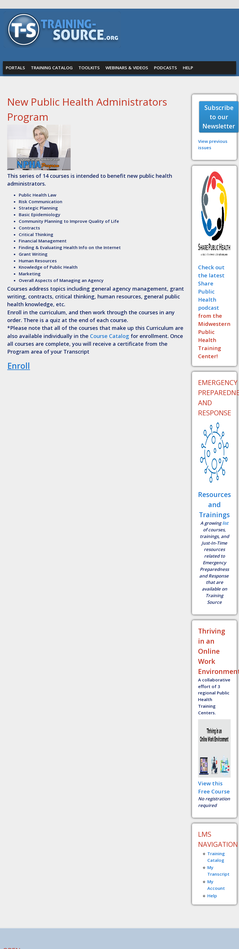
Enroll (18, 365)
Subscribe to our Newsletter (218, 116)
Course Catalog (109, 335)
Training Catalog (52, 67)
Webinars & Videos (127, 67)
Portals (15, 67)
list (225, 523)
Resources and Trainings (214, 504)
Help (188, 67)
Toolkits (89, 67)
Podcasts (165, 67)
